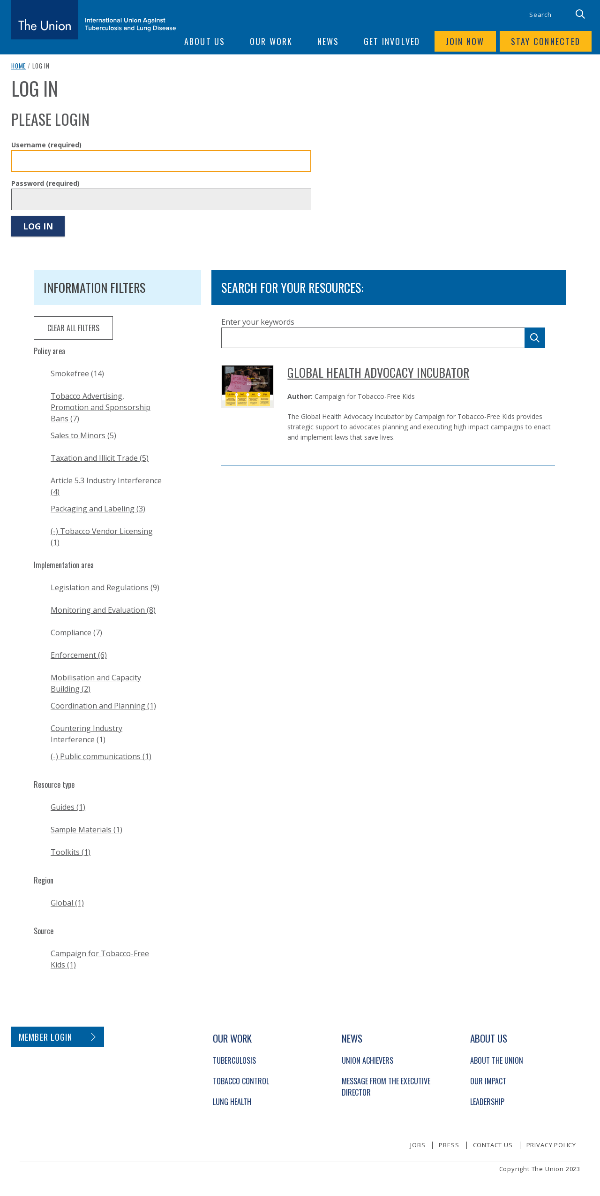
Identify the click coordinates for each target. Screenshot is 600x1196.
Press (449, 1145)
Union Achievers (367, 1060)
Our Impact (488, 1081)
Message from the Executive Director (386, 1086)
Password (45, 183)
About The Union (496, 1060)
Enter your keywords (257, 322)
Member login (46, 1037)
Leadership (487, 1101)
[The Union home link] (93, 19)
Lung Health (232, 1101)
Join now (465, 41)
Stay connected (546, 41)
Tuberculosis (234, 1060)
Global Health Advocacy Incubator (378, 372)
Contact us (493, 1145)
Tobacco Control (241, 1081)
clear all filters (73, 328)
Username (46, 144)
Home (18, 65)
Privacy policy (551, 1145)
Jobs (417, 1145)
